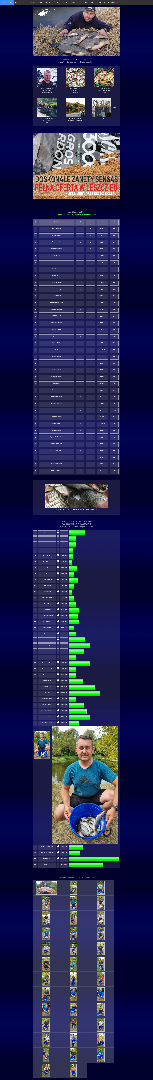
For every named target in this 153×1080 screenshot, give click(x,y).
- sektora (69, 215)
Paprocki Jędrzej (56, 430)
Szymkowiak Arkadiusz (56, 437)
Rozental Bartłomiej (56, 403)
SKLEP (65, 3)
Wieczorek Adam (56, 410)
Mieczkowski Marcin (56, 322)
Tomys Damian (56, 275)
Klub (40, 3)
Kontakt (102, 3)
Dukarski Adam (56, 390)
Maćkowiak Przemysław (56, 457)
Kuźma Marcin (56, 242)
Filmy (25, 3)
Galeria (32, 3)
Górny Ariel (56, 349)
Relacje (57, 3)
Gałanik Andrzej (56, 289)
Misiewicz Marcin (56, 295)
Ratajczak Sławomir (56, 309)
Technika (74, 3)
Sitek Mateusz (56, 342)
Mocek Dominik (56, 423)
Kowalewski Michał (56, 463)
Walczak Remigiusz (56, 443)
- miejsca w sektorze (82, 215)
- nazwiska (60, 215)
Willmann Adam (56, 416)
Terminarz (84, 3)
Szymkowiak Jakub (56, 396)
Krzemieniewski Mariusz (56, 450)
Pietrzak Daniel (56, 383)
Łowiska (48, 3)
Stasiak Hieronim (56, 356)
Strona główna (7, 3)
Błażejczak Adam (56, 329)
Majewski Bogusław (56, 248)
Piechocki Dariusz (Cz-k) (56, 302)
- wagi (94, 215)
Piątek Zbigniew (56, 336)
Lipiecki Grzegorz (56, 369)
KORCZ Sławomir (56, 316)
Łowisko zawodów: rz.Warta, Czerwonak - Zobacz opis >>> (76, 509)
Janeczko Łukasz (56, 262)
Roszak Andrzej (56, 282)
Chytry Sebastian (56, 228)
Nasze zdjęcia (113, 3)
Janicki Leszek (56, 268)
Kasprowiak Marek (56, 470)
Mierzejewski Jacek (56, 363)
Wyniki (93, 3)
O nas (17, 3)
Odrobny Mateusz (56, 235)
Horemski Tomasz (56, 376)
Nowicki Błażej (56, 255)
